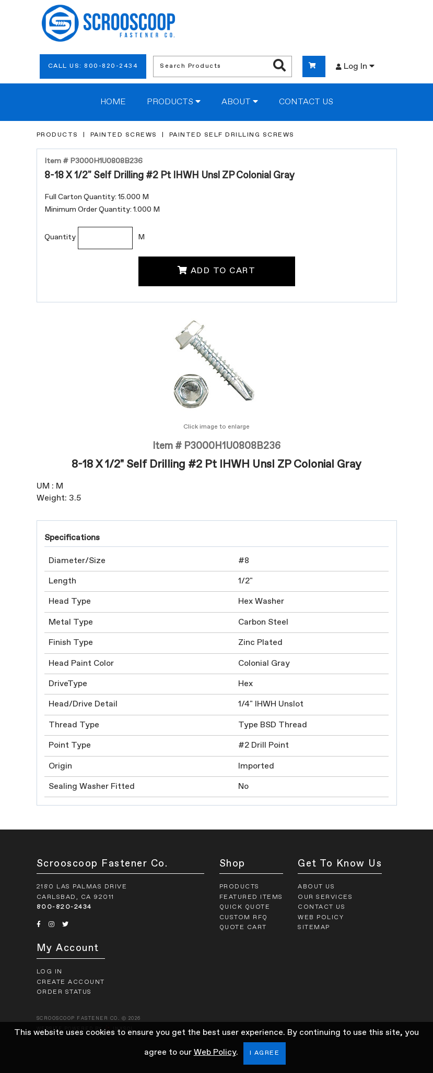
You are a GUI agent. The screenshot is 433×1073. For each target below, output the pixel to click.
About (239, 101)
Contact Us (306, 102)
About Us (316, 887)
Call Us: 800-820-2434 (93, 66)
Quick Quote (245, 907)
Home (113, 102)
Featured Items (251, 897)
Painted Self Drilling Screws (232, 135)
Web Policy (215, 1052)
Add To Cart (217, 270)
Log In (355, 66)
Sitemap (314, 927)
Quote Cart (243, 927)
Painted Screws (123, 135)
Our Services (325, 897)
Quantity (60, 237)
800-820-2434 (64, 907)
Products (174, 101)
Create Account (71, 982)
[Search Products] (279, 66)
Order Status (64, 992)
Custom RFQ (243, 918)
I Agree (265, 1053)
